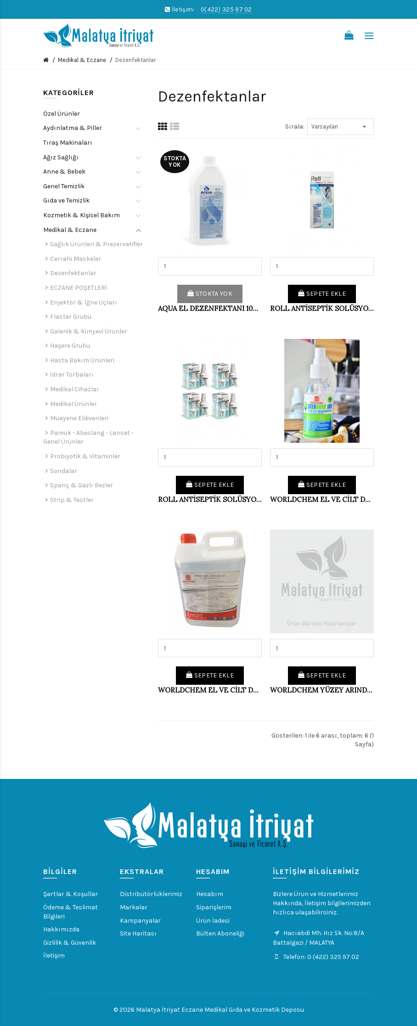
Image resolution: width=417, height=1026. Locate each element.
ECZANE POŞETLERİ (78, 288)
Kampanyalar (140, 921)
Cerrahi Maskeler (75, 259)
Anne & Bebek (64, 171)
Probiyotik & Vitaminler (85, 456)
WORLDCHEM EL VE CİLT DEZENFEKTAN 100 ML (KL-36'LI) (322, 499)
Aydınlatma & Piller (72, 128)
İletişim (54, 955)
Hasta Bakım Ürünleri (82, 360)
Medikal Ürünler (73, 404)
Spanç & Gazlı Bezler (81, 485)
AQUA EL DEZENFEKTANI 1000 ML (210, 308)
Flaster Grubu (70, 317)
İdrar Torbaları (72, 374)
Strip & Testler (72, 500)
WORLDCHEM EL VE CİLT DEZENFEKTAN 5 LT (210, 690)
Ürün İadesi (213, 921)
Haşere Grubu (70, 346)
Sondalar (63, 471)
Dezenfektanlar (135, 59)
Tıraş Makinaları (67, 143)
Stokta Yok (209, 294)
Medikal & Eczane (82, 59)
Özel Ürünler (61, 114)
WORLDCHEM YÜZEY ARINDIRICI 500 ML (322, 690)
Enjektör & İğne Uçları (83, 302)
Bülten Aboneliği (220, 933)
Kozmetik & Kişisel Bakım (81, 215)
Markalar (133, 907)
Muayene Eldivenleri (79, 418)
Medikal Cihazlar (74, 389)
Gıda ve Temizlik (66, 200)
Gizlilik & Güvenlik (69, 943)
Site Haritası (138, 933)
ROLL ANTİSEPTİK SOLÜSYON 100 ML (210, 499)
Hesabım (209, 894)
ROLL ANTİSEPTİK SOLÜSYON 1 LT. (322, 308)
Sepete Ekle (322, 294)
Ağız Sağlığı (61, 157)
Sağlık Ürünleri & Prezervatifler (96, 244)
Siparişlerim (213, 907)
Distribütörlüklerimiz (151, 894)
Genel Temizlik (64, 186)
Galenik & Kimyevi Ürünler (88, 331)
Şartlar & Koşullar (70, 894)
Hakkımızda (61, 929)
